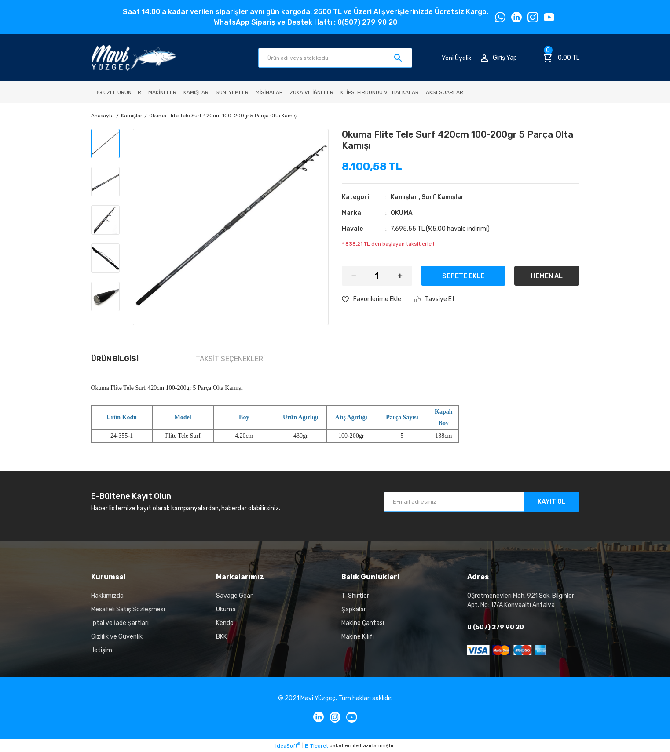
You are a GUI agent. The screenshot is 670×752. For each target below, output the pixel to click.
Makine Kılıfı (357, 636)
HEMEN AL (547, 276)
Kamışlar (404, 197)
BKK (221, 636)
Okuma (226, 609)
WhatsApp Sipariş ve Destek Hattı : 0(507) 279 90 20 (305, 22)
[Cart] (560, 58)
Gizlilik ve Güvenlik (117, 636)
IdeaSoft (287, 745)
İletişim (101, 650)
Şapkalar (353, 609)
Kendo (225, 623)
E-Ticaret (316, 746)
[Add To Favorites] (371, 299)
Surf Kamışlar (442, 197)
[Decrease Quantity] (354, 276)
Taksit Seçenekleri (230, 359)
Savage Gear (234, 595)
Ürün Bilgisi (115, 359)
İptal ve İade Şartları (120, 623)
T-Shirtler (355, 595)
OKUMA (402, 213)
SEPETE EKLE (463, 276)
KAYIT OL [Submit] (552, 501)
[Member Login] (499, 57)
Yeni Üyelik (457, 58)
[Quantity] (377, 276)
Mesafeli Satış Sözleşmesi (128, 609)
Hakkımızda (107, 595)
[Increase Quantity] (400, 276)
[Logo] (133, 58)
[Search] (335, 58)
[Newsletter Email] (481, 502)
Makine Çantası (362, 623)
